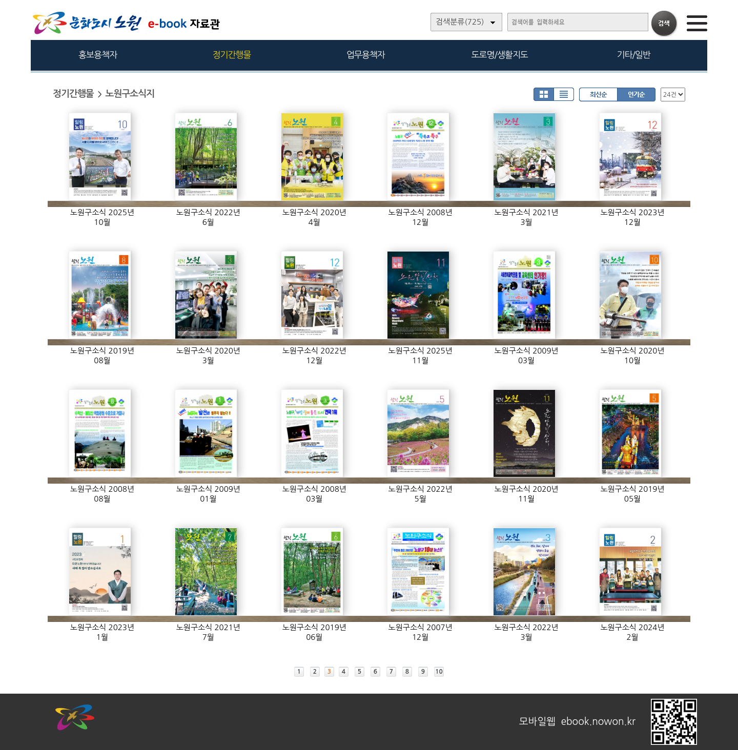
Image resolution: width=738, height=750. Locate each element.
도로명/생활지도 (499, 54)
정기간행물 (232, 54)
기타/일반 (633, 54)
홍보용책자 (97, 54)
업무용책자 (365, 54)
